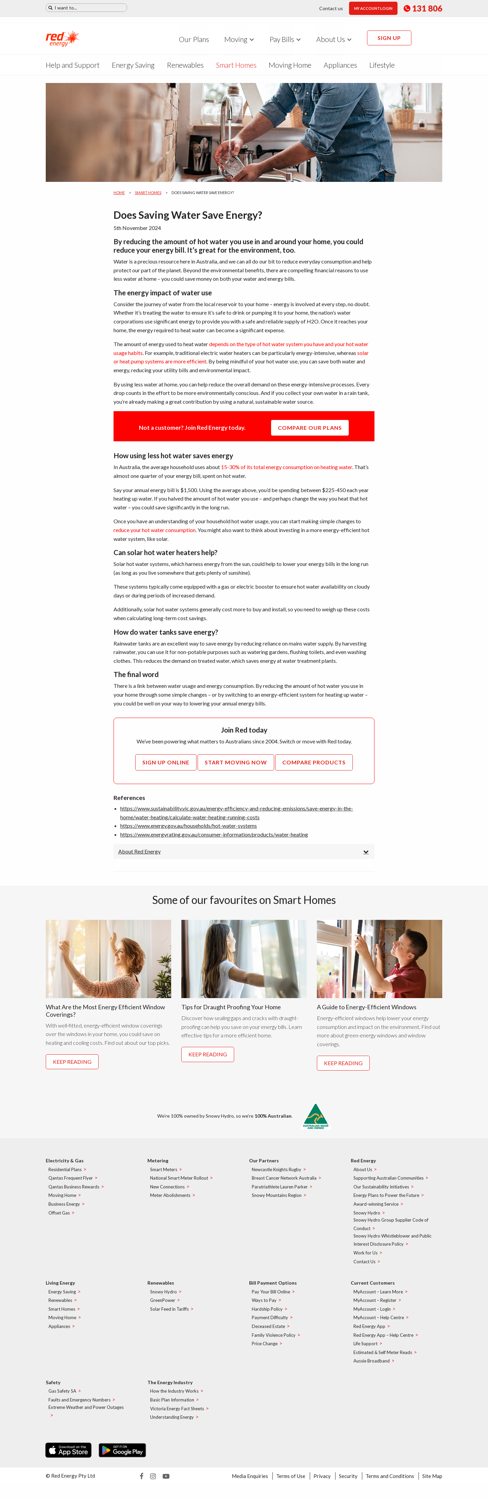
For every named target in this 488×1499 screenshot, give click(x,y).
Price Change (265, 1348)
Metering (157, 1165)
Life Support (365, 1348)
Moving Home (62, 1200)
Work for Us (365, 1257)
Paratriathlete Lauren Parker (280, 1191)
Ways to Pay (264, 1304)
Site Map (432, 1480)
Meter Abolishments (170, 1200)
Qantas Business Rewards (73, 1191)
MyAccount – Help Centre (378, 1322)
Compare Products (314, 762)
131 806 (423, 8)
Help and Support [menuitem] (73, 65)
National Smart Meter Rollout (179, 1182)
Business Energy (64, 1208)
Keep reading (72, 1067)
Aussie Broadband (371, 1365)
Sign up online (165, 762)
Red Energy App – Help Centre (383, 1339)
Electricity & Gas (65, 1165)
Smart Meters (163, 1174)
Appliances (59, 1330)
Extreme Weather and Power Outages (86, 1411)
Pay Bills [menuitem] (281, 39)
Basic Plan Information (172, 1404)
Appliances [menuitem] (340, 65)
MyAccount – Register (374, 1304)
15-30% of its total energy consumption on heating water (286, 467)
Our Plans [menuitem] (194, 39)
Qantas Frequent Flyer (70, 1182)
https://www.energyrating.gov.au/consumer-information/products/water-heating (214, 834)
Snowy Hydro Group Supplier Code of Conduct (390, 1229)
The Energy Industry (169, 1387)
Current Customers (373, 1287)
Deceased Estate (268, 1330)
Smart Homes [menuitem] (236, 65)
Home (119, 192)
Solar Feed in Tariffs (169, 1313)
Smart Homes (148, 192)
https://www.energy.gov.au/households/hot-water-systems (188, 825)
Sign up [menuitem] (389, 38)
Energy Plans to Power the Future (386, 1200)
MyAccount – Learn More (378, 1296)
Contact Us (364, 1266)
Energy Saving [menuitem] (133, 65)
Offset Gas (59, 1217)
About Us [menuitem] (330, 39)
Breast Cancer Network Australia (284, 1182)
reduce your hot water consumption (155, 530)
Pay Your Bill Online (271, 1296)
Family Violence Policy (274, 1339)
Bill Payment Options (273, 1287)
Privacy (322, 1480)
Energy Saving (62, 1296)
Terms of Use (290, 1480)
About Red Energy (139, 851)
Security (348, 1480)
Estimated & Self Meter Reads (382, 1356)
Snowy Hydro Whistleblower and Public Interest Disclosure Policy (392, 1244)
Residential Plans (65, 1174)
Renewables (60, 1304)
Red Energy (363, 1165)
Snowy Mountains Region (277, 1200)
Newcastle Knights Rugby (276, 1174)
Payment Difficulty (270, 1322)
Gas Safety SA (62, 1395)
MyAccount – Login (372, 1313)
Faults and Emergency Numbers (79, 1404)
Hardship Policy (267, 1313)
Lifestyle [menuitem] (382, 65)
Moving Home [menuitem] (290, 65)
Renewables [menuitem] (185, 65)
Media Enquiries (250, 1480)
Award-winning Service (376, 1208)
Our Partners (264, 1165)
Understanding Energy (172, 1421)
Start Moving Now (236, 762)
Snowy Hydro (366, 1217)
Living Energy (60, 1287)
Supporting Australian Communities (388, 1182)
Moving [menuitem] (235, 39)
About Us (362, 1174)
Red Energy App (369, 1330)
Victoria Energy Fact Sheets (177, 1413)
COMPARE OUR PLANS (310, 427)
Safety (53, 1387)
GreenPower (162, 1304)
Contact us (331, 8)
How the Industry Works (174, 1395)
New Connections (167, 1191)
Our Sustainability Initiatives (381, 1191)
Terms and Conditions (390, 1480)
